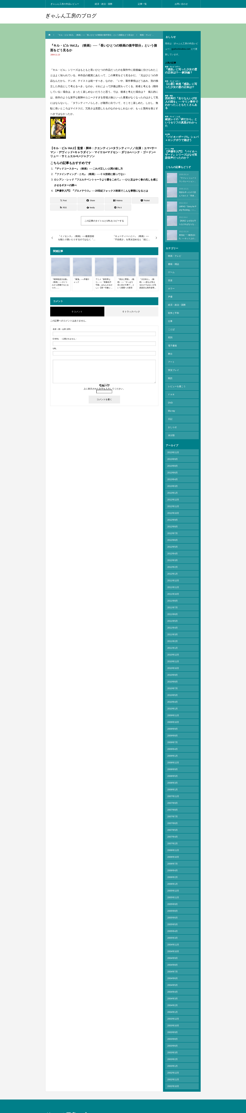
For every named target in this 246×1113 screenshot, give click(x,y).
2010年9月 (172, 642)
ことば (170, 316)
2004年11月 (173, 912)
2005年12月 (173, 858)
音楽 (169, 275)
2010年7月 (172, 656)
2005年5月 (172, 892)
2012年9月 (172, 487)
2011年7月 (172, 575)
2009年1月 (172, 723)
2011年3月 (172, 602)
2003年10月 (173, 993)
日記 (169, 390)
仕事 (169, 309)
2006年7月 (172, 831)
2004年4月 (172, 959)
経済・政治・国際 (103, 4)
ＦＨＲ (170, 370)
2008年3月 (172, 750)
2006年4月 (172, 838)
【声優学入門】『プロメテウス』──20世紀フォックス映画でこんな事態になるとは (101, 190)
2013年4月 (172, 447)
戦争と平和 (172, 302)
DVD (169, 376)
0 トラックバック (131, 311)
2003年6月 (172, 1013)
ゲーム (170, 269)
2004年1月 (172, 979)
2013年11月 (173, 420)
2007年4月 (172, 804)
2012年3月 (172, 528)
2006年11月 (173, 817)
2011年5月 (172, 588)
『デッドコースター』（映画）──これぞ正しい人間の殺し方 (88, 168)
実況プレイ (172, 349)
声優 (169, 289)
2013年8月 (172, 433)
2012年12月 (173, 467)
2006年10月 (173, 824)
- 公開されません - (65, 339)
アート (170, 343)
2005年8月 (172, 878)
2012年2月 (172, 534)
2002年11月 (173, 1047)
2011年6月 (172, 581)
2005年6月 (172, 885)
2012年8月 (172, 494)
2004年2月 (172, 973)
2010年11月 (173, 629)
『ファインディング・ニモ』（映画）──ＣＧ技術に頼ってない (89, 174)
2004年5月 (172, 952)
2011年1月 (172, 615)
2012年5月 (172, 514)
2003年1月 (172, 1033)
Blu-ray (170, 383)
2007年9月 (172, 770)
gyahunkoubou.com (181, 49)
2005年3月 (172, 905)
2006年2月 (172, 844)
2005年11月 (173, 865)
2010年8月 (172, 649)
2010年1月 (172, 676)
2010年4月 (172, 669)
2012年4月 (172, 521)
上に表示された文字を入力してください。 (104, 388)
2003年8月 (172, 1006)
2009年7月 (172, 710)
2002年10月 (173, 1053)
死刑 (169, 322)
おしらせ (171, 397)
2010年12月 (173, 622)
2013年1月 (172, 460)
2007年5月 (172, 797)
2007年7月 (172, 784)
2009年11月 (173, 683)
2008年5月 (172, 743)
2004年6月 (172, 946)
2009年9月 (172, 696)
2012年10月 (173, 480)
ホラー (170, 282)
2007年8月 (172, 777)
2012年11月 (173, 474)
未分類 (170, 403)
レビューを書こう (176, 363)
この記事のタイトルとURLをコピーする (104, 221)
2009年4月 (172, 716)
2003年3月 (172, 1020)
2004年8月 (172, 932)
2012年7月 (172, 501)
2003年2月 (172, 1027)
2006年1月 (172, 851)
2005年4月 (172, 898)
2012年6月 (172, 507)
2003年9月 (172, 1000)
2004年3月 (172, 966)
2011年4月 (172, 595)
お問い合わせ (181, 4)
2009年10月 (173, 689)
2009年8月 (172, 703)
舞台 (169, 336)
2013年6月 (172, 440)
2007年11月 (173, 764)
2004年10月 (173, 919)
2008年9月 (172, 737)
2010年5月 (172, 662)
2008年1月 (172, 757)
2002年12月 (173, 1040)
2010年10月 (173, 635)
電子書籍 (171, 329)
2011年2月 (172, 608)
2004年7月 (172, 939)
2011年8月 (172, 568)
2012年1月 (172, 541)
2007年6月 (172, 791)
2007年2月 (172, 811)
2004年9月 (172, 925)
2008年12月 (173, 730)
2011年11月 (173, 555)
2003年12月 (173, 986)
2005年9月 (172, 871)
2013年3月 (172, 453)
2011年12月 (173, 548)
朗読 (169, 356)
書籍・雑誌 (172, 262)
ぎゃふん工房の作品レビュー (65, 4)
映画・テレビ (174, 255)
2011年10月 (173, 561)
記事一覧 (142, 4)
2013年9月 (172, 426)
